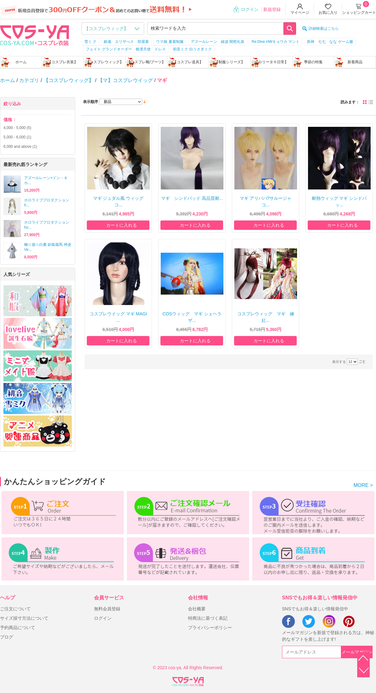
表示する (339, 362)
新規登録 (272, 9)
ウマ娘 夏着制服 (169, 41)
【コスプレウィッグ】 (104, 62)
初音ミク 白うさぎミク (192, 49)
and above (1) (20, 146)
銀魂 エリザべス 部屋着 (126, 41)
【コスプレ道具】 (188, 62)
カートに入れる (121, 225)
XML (188, 680)
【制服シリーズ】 (230, 62)
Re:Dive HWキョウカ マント (276, 41)
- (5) (17, 128)
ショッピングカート (359, 12)
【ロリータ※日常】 (271, 62)
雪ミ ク (90, 41)
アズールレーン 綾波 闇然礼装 (217, 41)
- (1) (17, 137)
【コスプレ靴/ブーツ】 (146, 62)
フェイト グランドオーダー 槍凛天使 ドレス (126, 49)
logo (34, 34)
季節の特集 (313, 62)
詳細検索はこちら (324, 28)
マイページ (299, 12)
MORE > (363, 485)
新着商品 (355, 62)
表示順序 (90, 102)
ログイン (249, 9)
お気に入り (328, 12)
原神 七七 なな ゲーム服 (330, 41)
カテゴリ (29, 80)
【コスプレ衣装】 (63, 62)
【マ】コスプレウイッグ (125, 80)
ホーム (21, 62)
